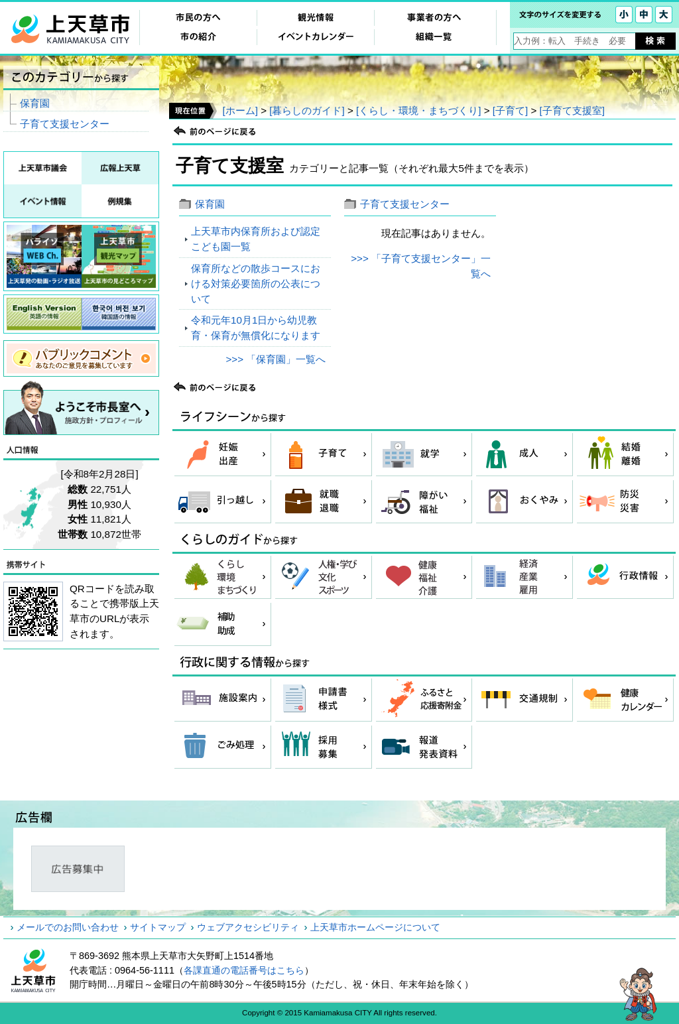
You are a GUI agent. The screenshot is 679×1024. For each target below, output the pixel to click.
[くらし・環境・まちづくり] (418, 110)
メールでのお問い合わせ (68, 927)
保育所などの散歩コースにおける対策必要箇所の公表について (255, 283)
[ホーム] (239, 110)
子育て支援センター (405, 204)
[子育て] (510, 110)
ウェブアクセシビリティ (248, 927)
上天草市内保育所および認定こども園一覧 (255, 238)
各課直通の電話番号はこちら (244, 970)
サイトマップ (158, 927)
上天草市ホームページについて (375, 927)
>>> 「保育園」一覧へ (275, 359)
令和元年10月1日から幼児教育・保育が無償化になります (255, 327)
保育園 (210, 204)
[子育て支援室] (572, 110)
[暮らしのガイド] (306, 110)
